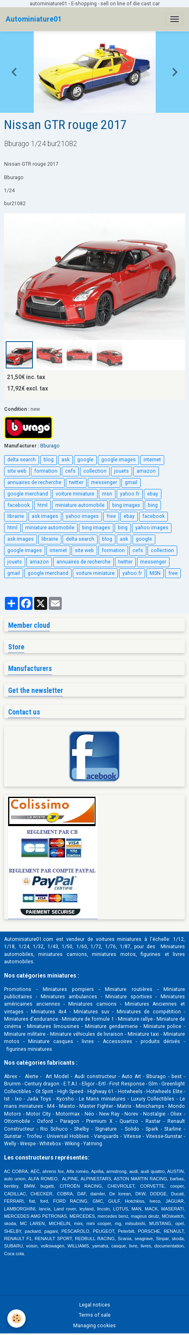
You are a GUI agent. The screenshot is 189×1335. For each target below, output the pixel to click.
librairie (15, 516)
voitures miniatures (119, 939)
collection (94, 471)
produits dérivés (160, 1041)
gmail (131, 482)
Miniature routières (128, 989)
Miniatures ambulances (69, 997)
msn (107, 494)
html (42, 505)
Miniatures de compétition (149, 1012)
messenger (104, 482)
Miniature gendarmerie (111, 1026)
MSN (155, 573)
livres (88, 1041)
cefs (70, 471)
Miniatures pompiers (68, 989)
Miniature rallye (135, 1019)
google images (118, 460)
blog (48, 460)
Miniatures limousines (53, 1026)
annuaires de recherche (34, 482)
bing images (126, 505)
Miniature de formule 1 (88, 1019)
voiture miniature (75, 494)
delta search (21, 460)
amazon (146, 471)
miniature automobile (79, 505)
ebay (152, 494)
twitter (76, 482)
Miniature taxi (143, 1034)
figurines (151, 954)
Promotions (17, 989)
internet (152, 460)
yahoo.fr (129, 494)
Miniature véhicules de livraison (87, 1034)
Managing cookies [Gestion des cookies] (94, 1325)
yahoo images (82, 516)
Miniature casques (50, 1041)
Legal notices (94, 1305)
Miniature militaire (25, 1034)
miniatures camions (62, 954)
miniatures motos (113, 954)
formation (45, 471)
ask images (45, 516)
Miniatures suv (91, 1012)
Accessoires (117, 1041)
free (111, 516)
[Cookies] (16, 1318)
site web (16, 471)
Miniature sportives (128, 997)
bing (153, 505)
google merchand (27, 494)
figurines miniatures (28, 1049)
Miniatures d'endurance (31, 1019)
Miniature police (162, 1026)
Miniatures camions (92, 1004)
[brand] (34, 19)
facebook (18, 505)
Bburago (50, 446)
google (85, 460)
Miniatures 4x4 (48, 1012)
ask (65, 460)
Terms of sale (95, 1315)
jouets (121, 471)
